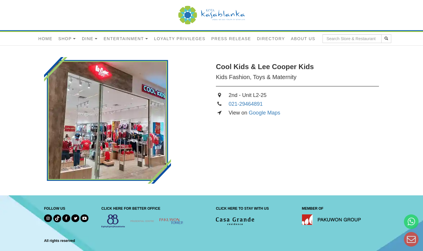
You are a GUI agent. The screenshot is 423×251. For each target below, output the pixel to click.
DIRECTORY (271, 38)
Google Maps (264, 113)
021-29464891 (246, 104)
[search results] (386, 38)
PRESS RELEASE (231, 38)
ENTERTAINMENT (124, 38)
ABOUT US (303, 38)
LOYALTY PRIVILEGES (179, 38)
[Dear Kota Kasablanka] (411, 239)
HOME (45, 38)
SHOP (65, 38)
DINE (87, 38)
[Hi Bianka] (411, 221)
